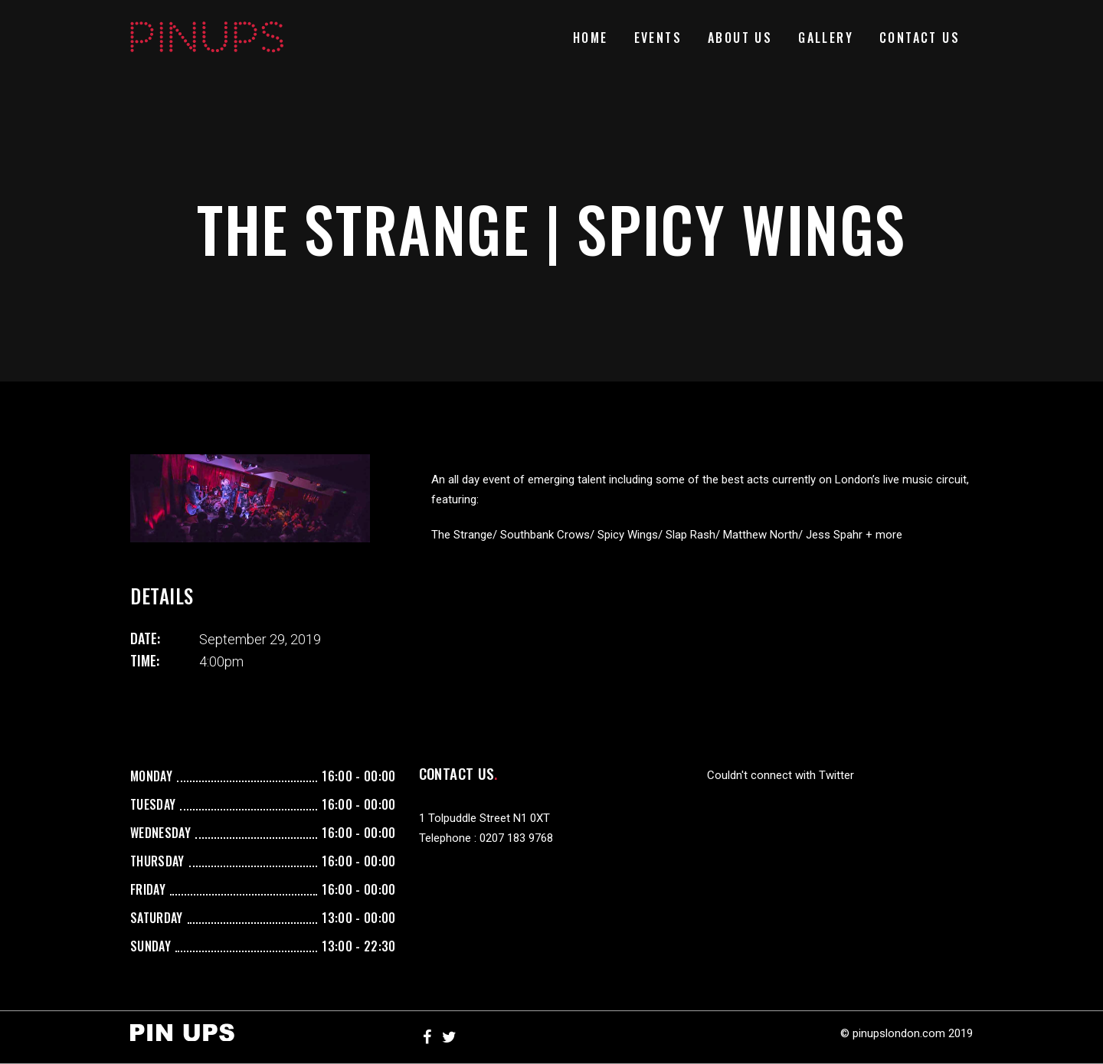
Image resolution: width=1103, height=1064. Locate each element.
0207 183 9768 (516, 838)
